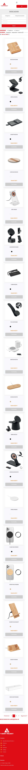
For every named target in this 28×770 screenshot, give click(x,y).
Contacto (4, 751)
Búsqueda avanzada (19, 15)
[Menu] (21, 6)
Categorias (7, 15)
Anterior (6, 716)
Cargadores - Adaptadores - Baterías (14, 32)
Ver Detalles (14, 71)
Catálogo (4, 749)
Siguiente (24, 716)
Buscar (13, 25)
